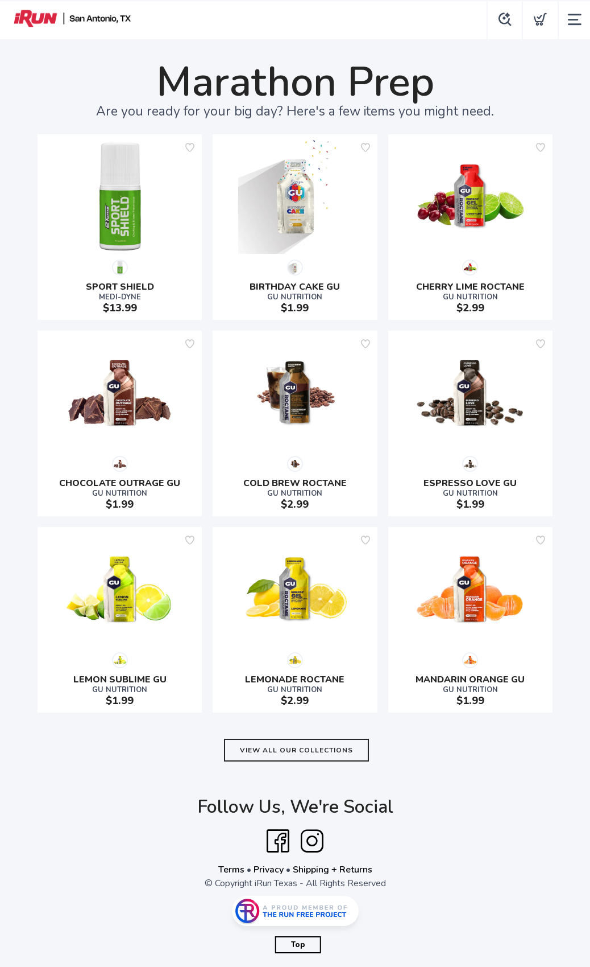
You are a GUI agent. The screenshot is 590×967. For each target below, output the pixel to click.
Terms (231, 869)
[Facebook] (278, 841)
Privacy (269, 869)
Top (298, 945)
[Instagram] (312, 841)
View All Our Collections (296, 750)
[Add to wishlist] (190, 147)
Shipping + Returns (332, 869)
